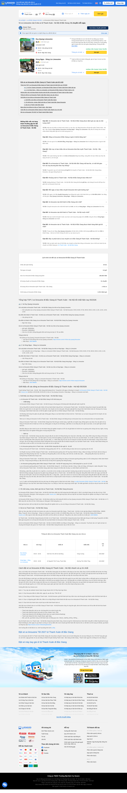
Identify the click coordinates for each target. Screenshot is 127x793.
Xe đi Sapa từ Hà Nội (24, 708)
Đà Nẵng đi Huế (91, 711)
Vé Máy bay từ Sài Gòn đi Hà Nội (73, 703)
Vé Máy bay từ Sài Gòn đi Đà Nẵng (74, 706)
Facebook (46, 747)
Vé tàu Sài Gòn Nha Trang (48, 697)
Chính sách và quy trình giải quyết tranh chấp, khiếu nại (73, 743)
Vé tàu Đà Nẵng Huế (47, 711)
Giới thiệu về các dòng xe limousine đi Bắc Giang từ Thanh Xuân (38, 97)
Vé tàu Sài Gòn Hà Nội (47, 706)
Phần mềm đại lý (91, 755)
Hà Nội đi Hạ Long (92, 700)
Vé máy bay (68, 694)
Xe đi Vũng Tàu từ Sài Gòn (26, 700)
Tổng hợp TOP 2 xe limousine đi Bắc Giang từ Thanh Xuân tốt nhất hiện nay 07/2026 (44, 85)
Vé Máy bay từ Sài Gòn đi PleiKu (73, 711)
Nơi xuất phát (27, 12)
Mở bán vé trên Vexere (74, 3)
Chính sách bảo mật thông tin (72, 736)
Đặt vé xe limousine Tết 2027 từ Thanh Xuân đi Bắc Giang (36, 112)
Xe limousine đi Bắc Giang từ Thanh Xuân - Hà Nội (93, 390)
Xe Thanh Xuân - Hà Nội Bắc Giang (68, 245)
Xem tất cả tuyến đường (63, 717)
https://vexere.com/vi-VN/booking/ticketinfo (39, 624)
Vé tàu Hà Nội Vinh (46, 714)
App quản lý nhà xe (92, 736)
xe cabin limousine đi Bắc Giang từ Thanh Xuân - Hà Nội (89, 481)
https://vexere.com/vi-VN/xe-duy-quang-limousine (66, 339)
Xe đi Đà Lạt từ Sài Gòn (25, 706)
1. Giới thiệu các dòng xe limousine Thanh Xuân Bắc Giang (40, 100)
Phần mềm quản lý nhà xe (94, 733)
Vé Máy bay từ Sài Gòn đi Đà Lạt (73, 708)
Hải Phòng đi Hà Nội (92, 714)
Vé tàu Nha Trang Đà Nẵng (48, 708)
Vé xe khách (22, 20)
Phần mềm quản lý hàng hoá (95, 750)
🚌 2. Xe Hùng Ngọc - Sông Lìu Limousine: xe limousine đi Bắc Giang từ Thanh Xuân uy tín (49, 90)
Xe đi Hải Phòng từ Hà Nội (26, 711)
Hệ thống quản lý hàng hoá (95, 747)
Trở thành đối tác (87, 3)
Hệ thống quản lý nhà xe (94, 730)
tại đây (53, 627)
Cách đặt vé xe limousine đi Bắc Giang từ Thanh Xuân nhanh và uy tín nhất (41, 109)
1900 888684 (33, 341)
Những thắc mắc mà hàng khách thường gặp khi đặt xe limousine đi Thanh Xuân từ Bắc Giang (46, 92)
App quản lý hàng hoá (93, 752)
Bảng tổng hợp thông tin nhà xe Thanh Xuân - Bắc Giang (36, 107)
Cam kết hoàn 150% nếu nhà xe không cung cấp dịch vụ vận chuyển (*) (27, 3)
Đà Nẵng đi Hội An (92, 708)
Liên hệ (43, 739)
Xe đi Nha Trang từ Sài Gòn (26, 703)
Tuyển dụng (44, 733)
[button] (74, 122)
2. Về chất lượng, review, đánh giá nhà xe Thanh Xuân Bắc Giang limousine (45, 102)
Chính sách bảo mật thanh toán (72, 739)
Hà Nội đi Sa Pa (91, 703)
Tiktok (45, 750)
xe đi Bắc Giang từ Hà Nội (33, 20)
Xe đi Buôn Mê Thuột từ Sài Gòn (28, 697)
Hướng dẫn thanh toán (70, 731)
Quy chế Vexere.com (70, 733)
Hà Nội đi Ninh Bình (92, 697)
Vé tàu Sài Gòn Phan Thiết (48, 700)
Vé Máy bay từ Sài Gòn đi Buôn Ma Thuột (74, 715)
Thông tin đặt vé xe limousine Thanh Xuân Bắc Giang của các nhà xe (40, 95)
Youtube (46, 753)
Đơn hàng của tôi (61, 3)
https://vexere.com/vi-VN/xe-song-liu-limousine (72, 380)
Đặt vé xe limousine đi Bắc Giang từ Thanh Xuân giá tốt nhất (42, 82)
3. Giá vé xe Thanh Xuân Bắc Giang (34, 104)
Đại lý (88, 759)
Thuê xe (90, 694)
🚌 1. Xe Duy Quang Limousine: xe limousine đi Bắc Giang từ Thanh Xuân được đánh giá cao (49, 87)
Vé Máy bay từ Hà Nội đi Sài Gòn (73, 697)
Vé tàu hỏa (45, 694)
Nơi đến (47, 12)
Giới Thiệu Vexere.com (47, 731)
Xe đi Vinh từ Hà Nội (24, 714)
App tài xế (89, 739)
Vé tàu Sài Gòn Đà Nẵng (48, 703)
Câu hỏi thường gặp (69, 746)
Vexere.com (24, 392)
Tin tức (43, 736)
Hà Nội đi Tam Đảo (92, 706)
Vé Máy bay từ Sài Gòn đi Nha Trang (74, 700)
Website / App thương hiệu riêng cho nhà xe (97, 742)
